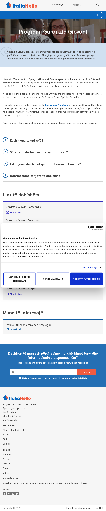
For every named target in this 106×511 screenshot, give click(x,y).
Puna (5, 467)
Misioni (6, 434)
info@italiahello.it (11, 419)
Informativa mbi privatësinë (78, 507)
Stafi (5, 438)
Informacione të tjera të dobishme (35, 175)
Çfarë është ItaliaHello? (14, 429)
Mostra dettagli (89, 267)
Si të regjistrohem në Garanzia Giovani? (39, 152)
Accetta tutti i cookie (86, 279)
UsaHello (7, 443)
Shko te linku (16, 212)
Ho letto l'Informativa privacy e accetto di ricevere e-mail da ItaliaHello (54, 378)
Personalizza (53, 279)
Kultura (6, 458)
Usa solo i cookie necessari (19, 279)
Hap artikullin (16, 329)
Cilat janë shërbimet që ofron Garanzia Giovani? (45, 164)
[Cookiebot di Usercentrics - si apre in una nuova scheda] (90, 228)
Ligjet (6, 472)
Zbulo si (83, 483)
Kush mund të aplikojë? (26, 140)
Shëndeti (7, 454)
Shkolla (6, 463)
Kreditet (99, 507)
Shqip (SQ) (57, 4)
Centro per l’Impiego (56, 104)
